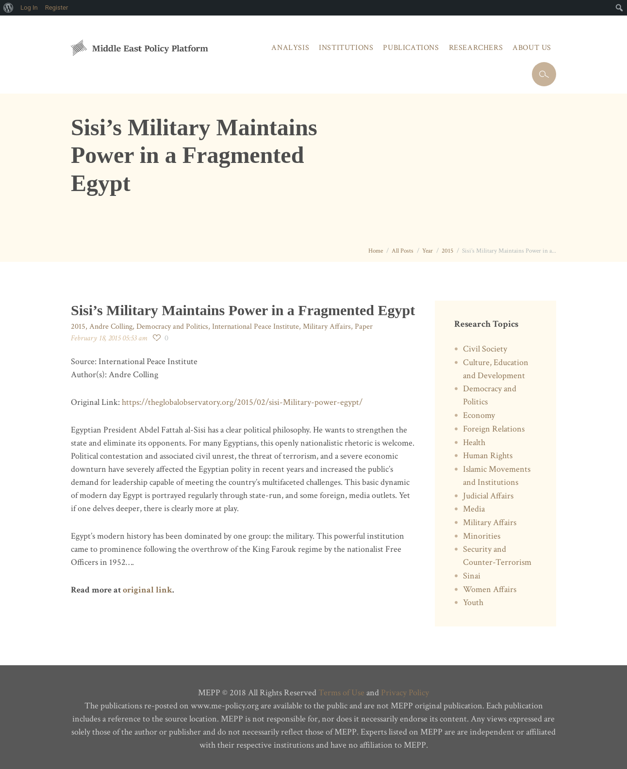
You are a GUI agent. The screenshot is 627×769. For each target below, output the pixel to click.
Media (474, 508)
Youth (473, 602)
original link (147, 589)
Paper (364, 326)
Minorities (481, 536)
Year (427, 251)
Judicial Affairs (488, 495)
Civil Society (485, 348)
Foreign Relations (494, 428)
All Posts (402, 251)
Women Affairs (489, 589)
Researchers (476, 48)
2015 (447, 251)
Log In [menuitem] (29, 7)
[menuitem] (8, 8)
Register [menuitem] (56, 7)
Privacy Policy (405, 692)
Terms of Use (341, 692)
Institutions (346, 48)
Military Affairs (327, 326)
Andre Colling (110, 326)
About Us (531, 48)
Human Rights (487, 455)
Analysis (290, 48)
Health (474, 442)
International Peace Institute (255, 326)
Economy (479, 415)
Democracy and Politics (172, 326)
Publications (411, 48)
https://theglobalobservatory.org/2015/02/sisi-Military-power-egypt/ (242, 402)
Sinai (471, 575)
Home (375, 251)
